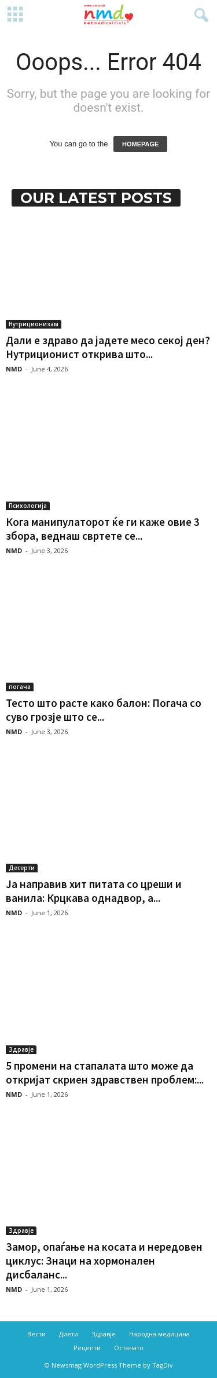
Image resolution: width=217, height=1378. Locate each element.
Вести (36, 1333)
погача (20, 687)
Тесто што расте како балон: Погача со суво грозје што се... (103, 710)
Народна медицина (159, 1333)
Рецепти (87, 1347)
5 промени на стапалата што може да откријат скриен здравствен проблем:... (105, 1072)
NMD (14, 368)
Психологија (28, 506)
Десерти (22, 868)
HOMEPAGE (140, 144)
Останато (129, 1347)
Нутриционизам (33, 324)
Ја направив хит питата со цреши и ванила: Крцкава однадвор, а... (94, 891)
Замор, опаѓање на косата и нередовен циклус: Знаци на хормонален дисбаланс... (104, 1260)
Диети (68, 1333)
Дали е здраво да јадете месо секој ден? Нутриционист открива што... (108, 347)
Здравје (21, 1049)
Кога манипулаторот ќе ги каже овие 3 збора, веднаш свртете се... (103, 529)
